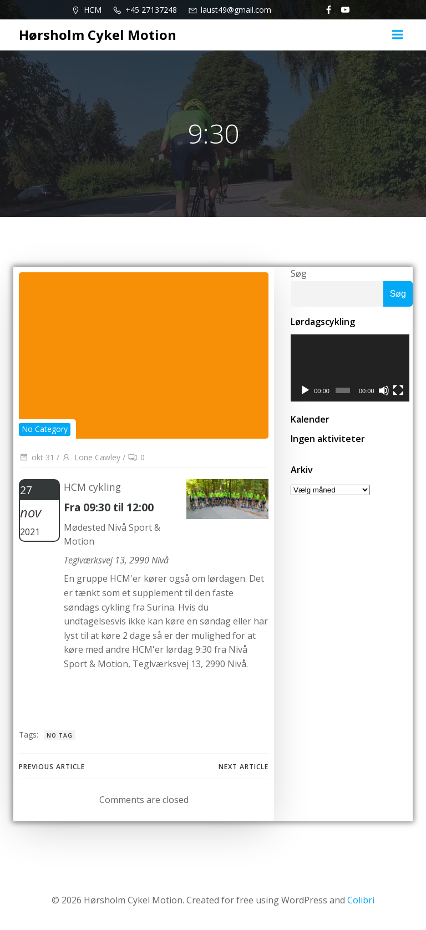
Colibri (360, 900)
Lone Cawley (91, 457)
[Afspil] (305, 392)
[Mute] (385, 392)
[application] (352, 368)
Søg (299, 273)
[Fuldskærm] (401, 392)
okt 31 (36, 457)
